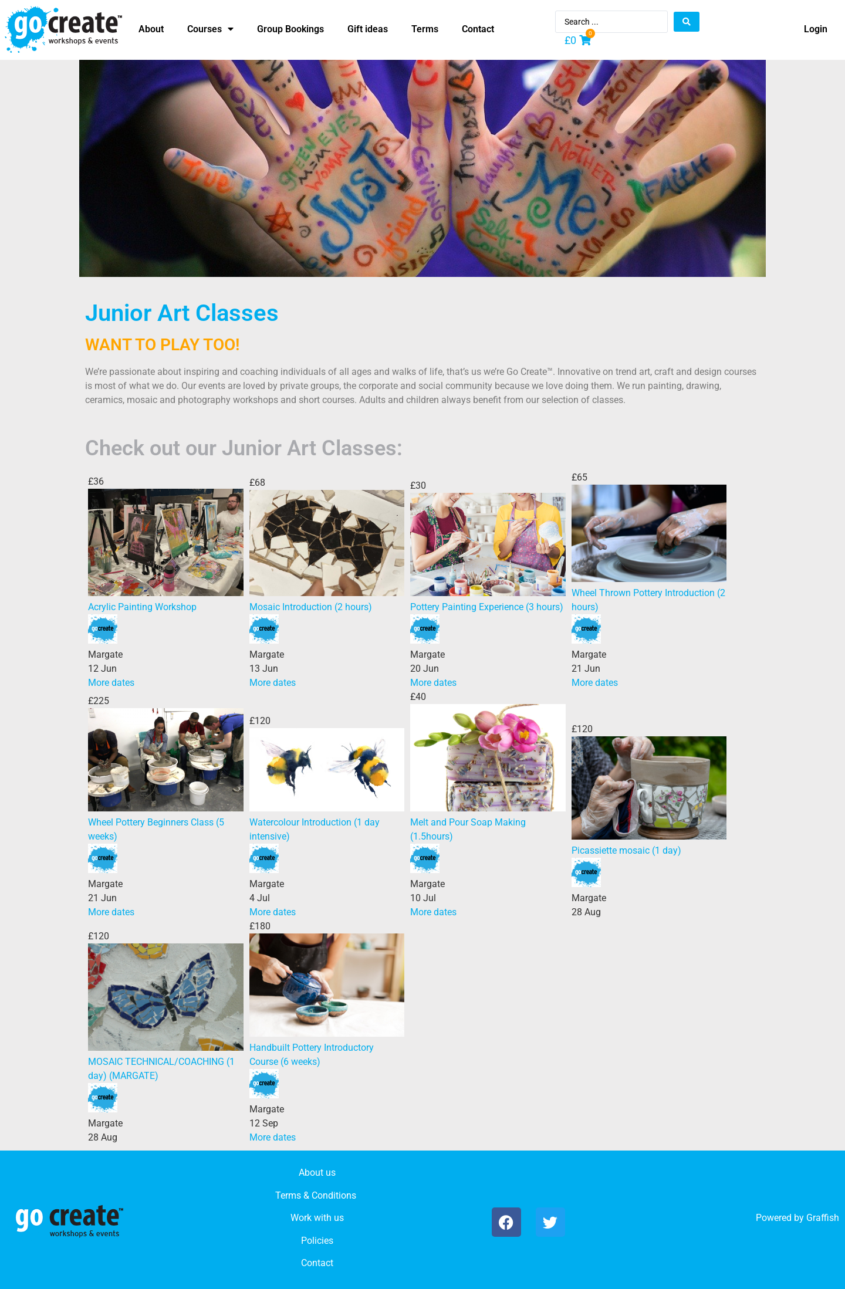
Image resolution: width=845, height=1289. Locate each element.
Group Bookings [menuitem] (290, 29)
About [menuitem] (151, 29)
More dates (111, 682)
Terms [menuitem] (424, 29)
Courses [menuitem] (210, 29)
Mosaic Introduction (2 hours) (310, 607)
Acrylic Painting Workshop (142, 607)
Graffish (822, 1217)
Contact (317, 1262)
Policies (317, 1240)
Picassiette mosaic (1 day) (626, 850)
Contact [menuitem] (478, 29)
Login (815, 29)
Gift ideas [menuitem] (367, 29)
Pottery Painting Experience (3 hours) (486, 607)
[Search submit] (686, 22)
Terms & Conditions (315, 1195)
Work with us (317, 1217)
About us (317, 1172)
